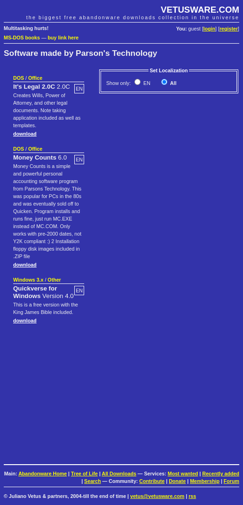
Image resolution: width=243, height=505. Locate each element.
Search (92, 481)
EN (146, 83)
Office (35, 78)
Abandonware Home (42, 473)
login (209, 28)
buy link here (63, 37)
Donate (177, 481)
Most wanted (183, 473)
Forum (231, 481)
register (228, 28)
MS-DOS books (22, 37)
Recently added (220, 473)
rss (192, 496)
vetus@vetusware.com (157, 496)
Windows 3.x (28, 280)
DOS (18, 78)
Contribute (152, 481)
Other (54, 280)
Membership (204, 481)
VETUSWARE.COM (200, 10)
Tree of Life (84, 473)
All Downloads (119, 473)
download (25, 134)
